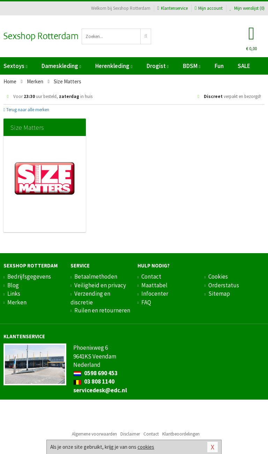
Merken (17, 302)
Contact (151, 276)
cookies (145, 447)
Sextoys (15, 66)
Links (13, 293)
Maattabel (154, 285)
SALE (244, 66)
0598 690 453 (95, 373)
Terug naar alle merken (26, 110)
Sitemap (219, 293)
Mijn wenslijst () (247, 8)
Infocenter (154, 293)
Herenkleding (113, 66)
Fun (219, 66)
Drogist (158, 66)
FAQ (146, 302)
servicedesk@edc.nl (100, 390)
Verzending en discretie (90, 298)
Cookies (218, 276)
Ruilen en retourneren (102, 310)
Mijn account (209, 8)
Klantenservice (172, 8)
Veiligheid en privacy (100, 285)
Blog (13, 285)
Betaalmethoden (95, 276)
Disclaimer (130, 434)
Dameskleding (61, 66)
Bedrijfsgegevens (29, 276)
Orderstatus (223, 285)
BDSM (191, 66)
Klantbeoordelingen (181, 434)
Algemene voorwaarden (94, 434)
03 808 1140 (93, 381)
